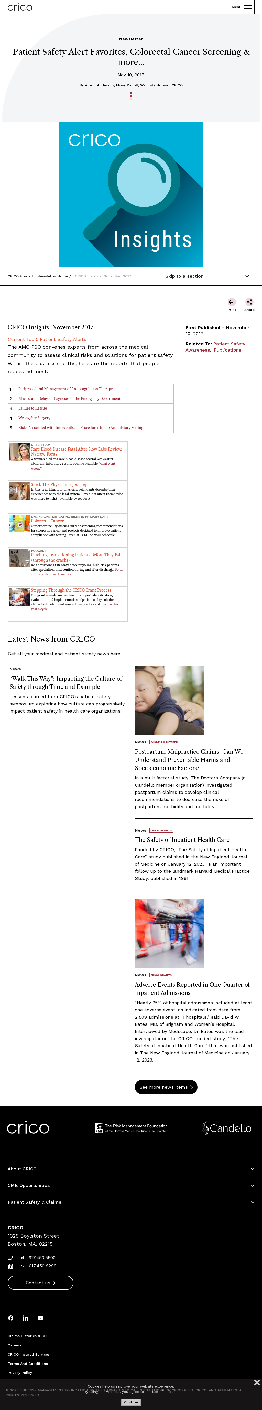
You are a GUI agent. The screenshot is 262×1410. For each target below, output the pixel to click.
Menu (242, 7)
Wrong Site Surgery (34, 418)
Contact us (38, 1282)
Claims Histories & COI (28, 1336)
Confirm (131, 1402)
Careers (14, 1345)
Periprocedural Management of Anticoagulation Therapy (65, 389)
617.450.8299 (43, 1265)
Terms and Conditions (28, 1363)
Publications (227, 350)
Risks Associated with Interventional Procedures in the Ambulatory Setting (80, 427)
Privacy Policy (20, 1373)
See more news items (163, 1087)
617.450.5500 (42, 1257)
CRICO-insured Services (29, 1354)
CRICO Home (19, 276)
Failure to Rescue (32, 408)
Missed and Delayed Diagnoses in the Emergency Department (69, 398)
